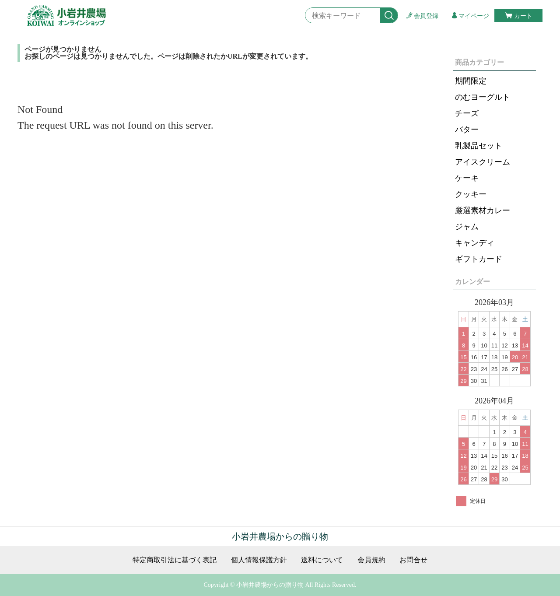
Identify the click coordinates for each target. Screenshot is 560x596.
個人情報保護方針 (259, 560)
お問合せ (413, 560)
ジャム (467, 226)
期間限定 (470, 81)
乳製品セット (478, 145)
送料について (322, 560)
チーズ (467, 113)
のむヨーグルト (482, 97)
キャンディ (474, 242)
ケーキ (467, 178)
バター (467, 129)
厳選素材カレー (482, 210)
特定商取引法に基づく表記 (175, 560)
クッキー (470, 194)
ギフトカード (478, 259)
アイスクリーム (482, 162)
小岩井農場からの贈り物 (280, 536)
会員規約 (371, 560)
